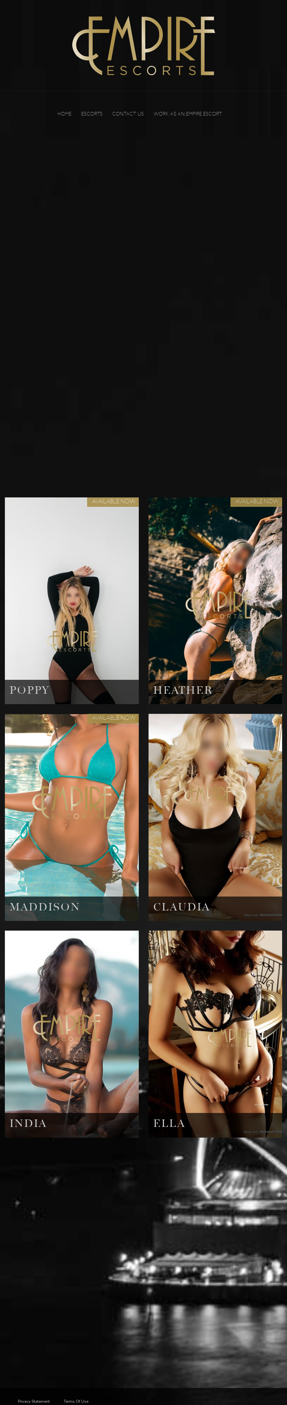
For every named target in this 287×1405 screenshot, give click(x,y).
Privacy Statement (34, 1401)
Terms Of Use (76, 1401)
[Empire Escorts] (144, 45)
